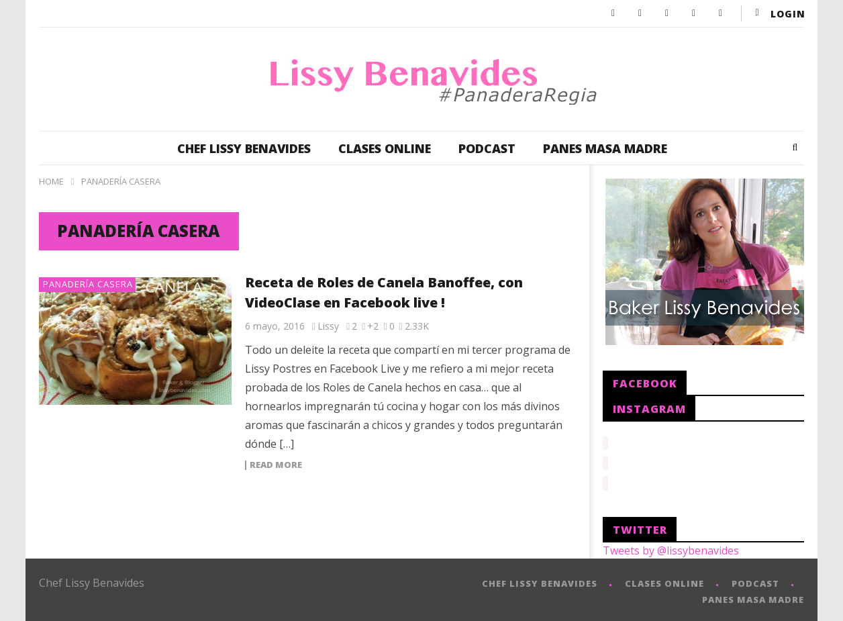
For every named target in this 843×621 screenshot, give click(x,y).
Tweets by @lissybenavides (671, 546)
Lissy (328, 326)
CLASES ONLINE (384, 148)
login (788, 13)
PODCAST (486, 148)
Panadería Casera (88, 284)
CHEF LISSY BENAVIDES (244, 148)
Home (51, 181)
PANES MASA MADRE (605, 148)
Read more (276, 465)
